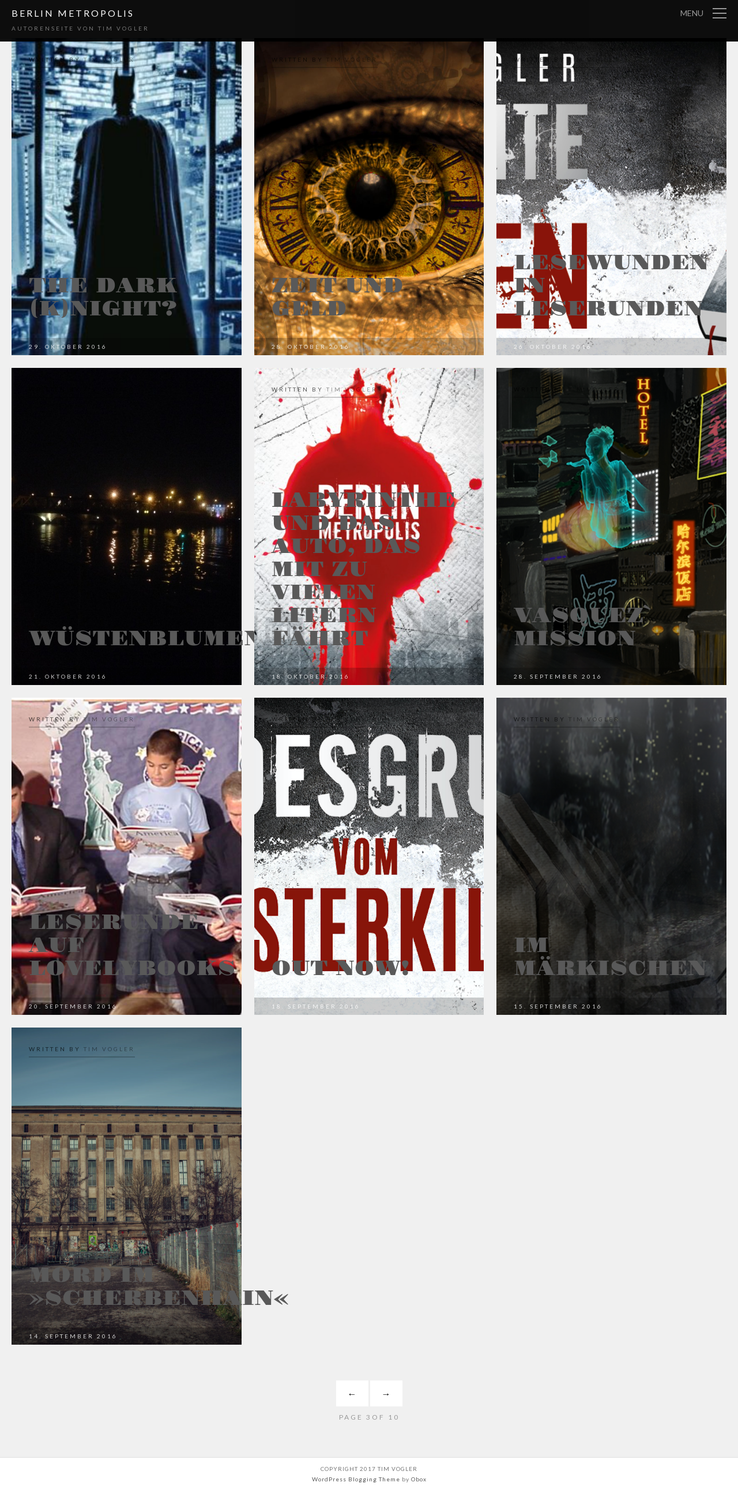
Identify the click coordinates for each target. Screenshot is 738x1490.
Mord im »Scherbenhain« (159, 1287)
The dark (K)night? (103, 297)
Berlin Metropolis (73, 12)
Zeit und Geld (338, 297)
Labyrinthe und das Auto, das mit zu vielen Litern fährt (364, 569)
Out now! (341, 968)
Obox (419, 1479)
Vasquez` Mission (583, 627)
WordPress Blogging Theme (356, 1479)
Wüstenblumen (146, 639)
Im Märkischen (610, 957)
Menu (691, 13)
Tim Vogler (109, 59)
